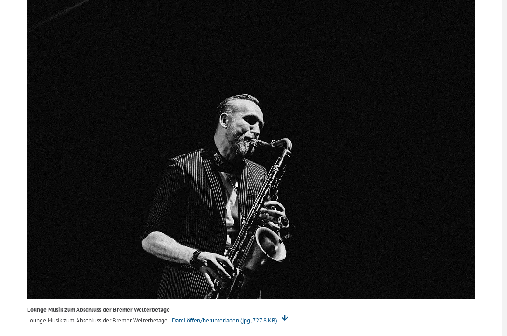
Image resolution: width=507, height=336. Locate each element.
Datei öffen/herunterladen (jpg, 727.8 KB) (225, 320)
